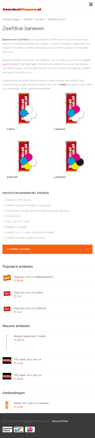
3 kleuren (12, 177)
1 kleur (11, 129)
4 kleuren (60, 177)
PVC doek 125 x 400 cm (28, 359)
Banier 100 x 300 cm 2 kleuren (31, 403)
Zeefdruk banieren (57, 19)
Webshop (27, 19)
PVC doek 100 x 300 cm (28, 375)
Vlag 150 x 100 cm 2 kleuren (30, 308)
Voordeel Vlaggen (11, 19)
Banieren (40, 19)
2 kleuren (59, 129)
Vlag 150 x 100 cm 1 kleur (28, 292)
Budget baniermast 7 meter (30, 336)
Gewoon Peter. (60, 421)
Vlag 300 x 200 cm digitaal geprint (33, 276)
